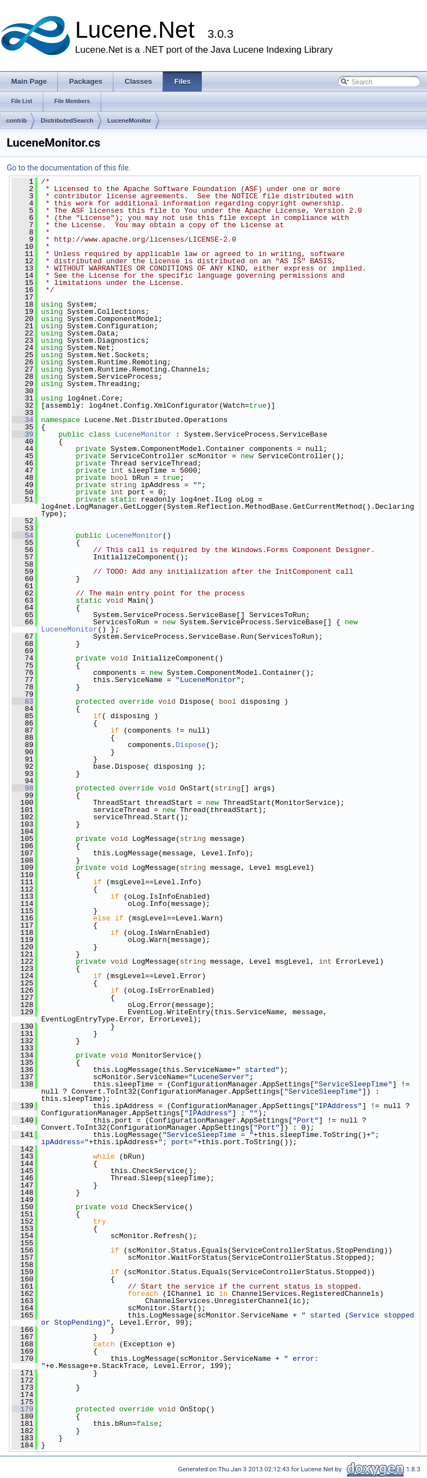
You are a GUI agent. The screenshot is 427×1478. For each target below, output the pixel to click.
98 (22, 788)
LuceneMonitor (129, 120)
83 (22, 702)
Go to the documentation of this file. (69, 167)
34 (22, 420)
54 (22, 535)
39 (22, 434)
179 (22, 1409)
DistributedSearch (67, 120)
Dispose (191, 745)
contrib (16, 120)
